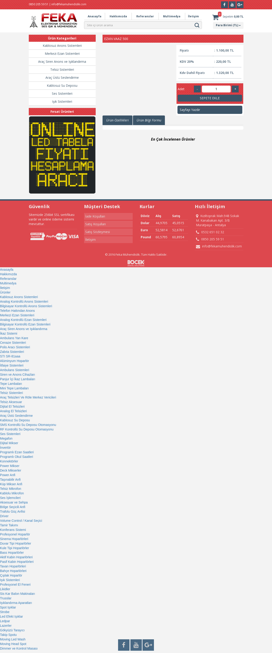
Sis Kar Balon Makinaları (17, 593)
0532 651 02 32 (210, 232)
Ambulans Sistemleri (14, 370)
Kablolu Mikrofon (12, 493)
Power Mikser (9, 466)
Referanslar (145, 16)
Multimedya (171, 16)
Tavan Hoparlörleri (13, 566)
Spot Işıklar (8, 607)
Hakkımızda (118, 16)
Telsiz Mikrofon (10, 488)
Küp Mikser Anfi (11, 484)
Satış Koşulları (95, 224)
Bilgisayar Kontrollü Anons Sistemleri (26, 306)
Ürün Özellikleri (117, 120)
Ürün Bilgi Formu (149, 120)
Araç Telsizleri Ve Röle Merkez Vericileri (28, 397)
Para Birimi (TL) (228, 25)
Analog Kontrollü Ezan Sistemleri (23, 320)
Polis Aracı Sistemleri (15, 347)
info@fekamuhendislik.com (219, 246)
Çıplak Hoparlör (11, 575)
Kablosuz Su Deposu (62, 85)
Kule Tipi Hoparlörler (14, 548)
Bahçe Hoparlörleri (13, 571)
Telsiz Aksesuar (11, 402)
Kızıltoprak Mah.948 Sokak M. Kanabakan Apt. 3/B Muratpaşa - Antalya (217, 220)
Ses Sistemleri (62, 93)
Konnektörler (9, 461)
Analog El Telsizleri (13, 411)
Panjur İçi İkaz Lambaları (17, 379)
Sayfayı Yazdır (190, 110)
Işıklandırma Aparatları (16, 603)
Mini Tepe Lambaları (14, 388)
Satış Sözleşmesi (97, 232)
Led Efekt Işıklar (11, 616)
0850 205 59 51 (210, 239)
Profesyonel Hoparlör (15, 534)
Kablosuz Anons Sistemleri (62, 45)
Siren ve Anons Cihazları (17, 374)
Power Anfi (7, 475)
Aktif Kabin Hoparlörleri (16, 557)
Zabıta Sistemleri (12, 352)
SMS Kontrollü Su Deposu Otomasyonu (28, 425)
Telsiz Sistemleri (62, 69)
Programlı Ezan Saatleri (17, 452)
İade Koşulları (95, 216)
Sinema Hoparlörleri (14, 539)
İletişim (193, 16)
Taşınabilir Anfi (10, 479)
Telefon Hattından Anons (17, 310)
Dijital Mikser (9, 443)
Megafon (6, 438)
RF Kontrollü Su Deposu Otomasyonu (26, 429)
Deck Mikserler (10, 470)
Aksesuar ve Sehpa (14, 502)
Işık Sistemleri (62, 101)
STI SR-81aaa (10, 356)
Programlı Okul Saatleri (16, 457)
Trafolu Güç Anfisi (12, 511)
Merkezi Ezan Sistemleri (62, 53)
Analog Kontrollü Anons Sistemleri (24, 301)
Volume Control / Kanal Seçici (21, 520)
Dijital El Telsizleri (12, 406)
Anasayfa (94, 16)
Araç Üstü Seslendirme (62, 77)
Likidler (5, 589)
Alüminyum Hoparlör (14, 361)
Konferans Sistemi (13, 530)
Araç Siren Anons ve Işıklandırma (62, 61)
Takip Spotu (8, 635)
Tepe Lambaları (11, 384)
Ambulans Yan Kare (14, 338)
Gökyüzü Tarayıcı (12, 630)
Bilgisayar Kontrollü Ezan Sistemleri (25, 324)
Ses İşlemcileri (10, 498)
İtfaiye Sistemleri (12, 365)
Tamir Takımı (9, 525)
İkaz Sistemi (8, 333)
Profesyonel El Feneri (15, 584)
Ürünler (5, 292)
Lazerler (6, 625)
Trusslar (5, 598)
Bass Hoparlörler (12, 552)
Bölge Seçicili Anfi (12, 507)
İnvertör (5, 447)
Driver (4, 516)
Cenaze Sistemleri (13, 342)
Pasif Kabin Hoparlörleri (17, 562)
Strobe (4, 612)
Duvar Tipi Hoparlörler (15, 543)
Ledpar (5, 621)
